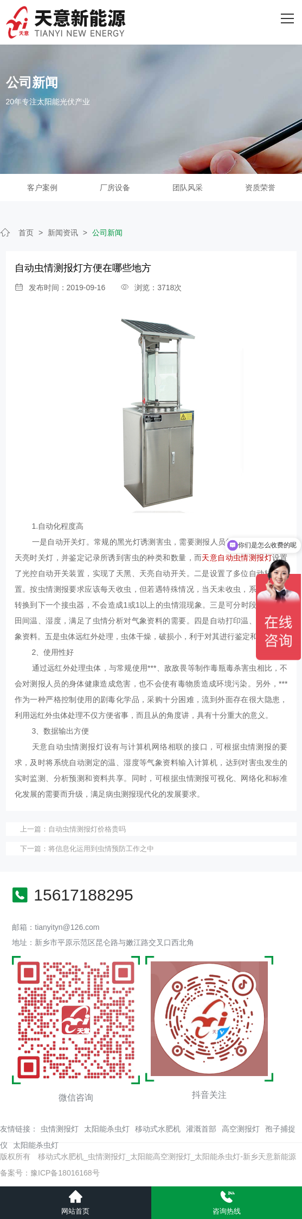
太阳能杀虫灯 (107, 1128)
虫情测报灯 (60, 1128)
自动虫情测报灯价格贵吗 (87, 829)
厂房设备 (115, 187)
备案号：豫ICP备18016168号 (50, 1172)
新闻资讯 (63, 232)
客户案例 (42, 187)
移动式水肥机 (158, 1128)
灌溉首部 (201, 1128)
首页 (26, 232)
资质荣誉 (260, 187)
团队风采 (187, 187)
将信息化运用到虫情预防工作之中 (101, 849)
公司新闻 (107, 232)
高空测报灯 (241, 1128)
